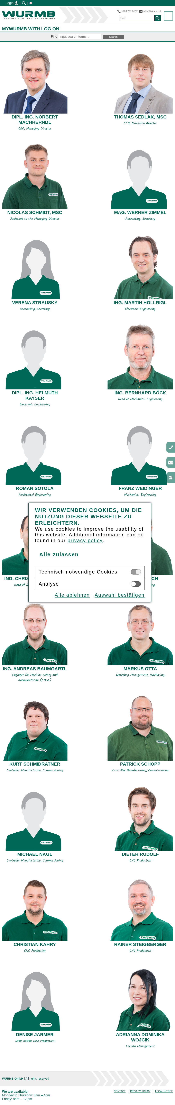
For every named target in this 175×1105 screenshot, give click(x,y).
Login (12, 3)
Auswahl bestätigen (117, 595)
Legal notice (164, 1091)
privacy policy (82, 540)
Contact (120, 1091)
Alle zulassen (56, 554)
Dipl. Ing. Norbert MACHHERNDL (35, 119)
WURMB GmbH (28, 15)
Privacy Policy (140, 1091)
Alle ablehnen (70, 595)
